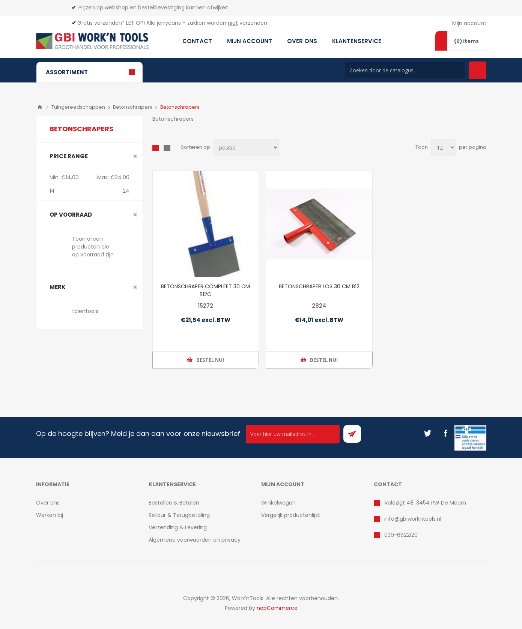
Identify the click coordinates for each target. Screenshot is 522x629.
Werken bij (49, 515)
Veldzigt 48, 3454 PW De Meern (425, 502)
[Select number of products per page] (443, 147)
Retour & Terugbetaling (179, 515)
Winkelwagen (278, 502)
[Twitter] (427, 433)
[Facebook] (445, 433)
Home (40, 107)
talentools (85, 311)
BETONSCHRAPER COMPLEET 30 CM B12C (205, 290)
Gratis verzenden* (101, 23)
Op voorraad (71, 215)
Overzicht (155, 148)
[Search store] (405, 70)
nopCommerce (277, 608)
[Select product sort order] (246, 147)
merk (58, 287)
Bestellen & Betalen (174, 502)
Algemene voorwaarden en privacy (195, 540)
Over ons (48, 502)
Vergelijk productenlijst (290, 515)
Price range (69, 156)
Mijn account (469, 23)
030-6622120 (401, 535)
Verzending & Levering (178, 527)
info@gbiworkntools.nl (412, 519)
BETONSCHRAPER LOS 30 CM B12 (319, 286)
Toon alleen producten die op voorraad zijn (93, 246)
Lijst (167, 148)
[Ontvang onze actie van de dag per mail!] (293, 434)
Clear (135, 156)
